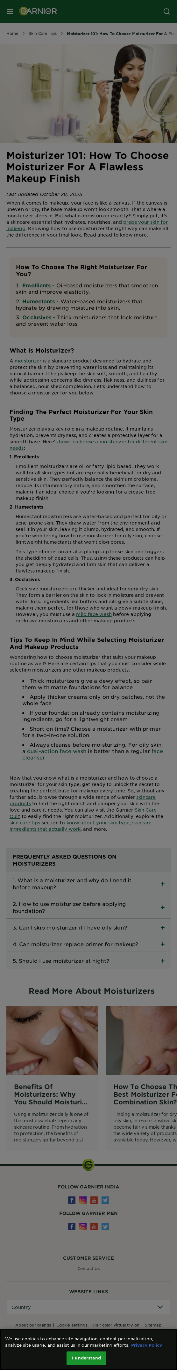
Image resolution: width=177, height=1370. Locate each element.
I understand (86, 1357)
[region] (88, 1349)
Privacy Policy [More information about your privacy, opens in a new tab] (146, 1345)
